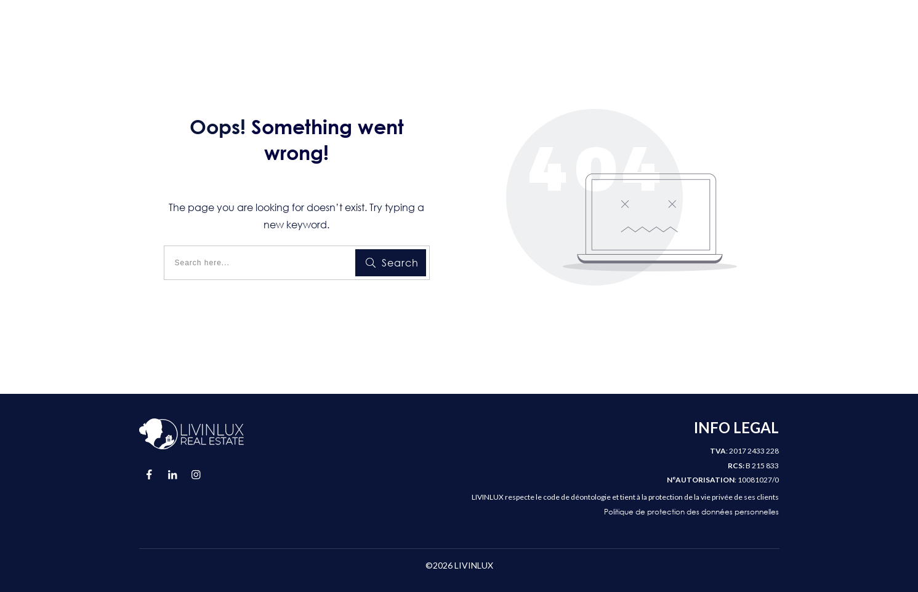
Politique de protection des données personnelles (691, 511)
